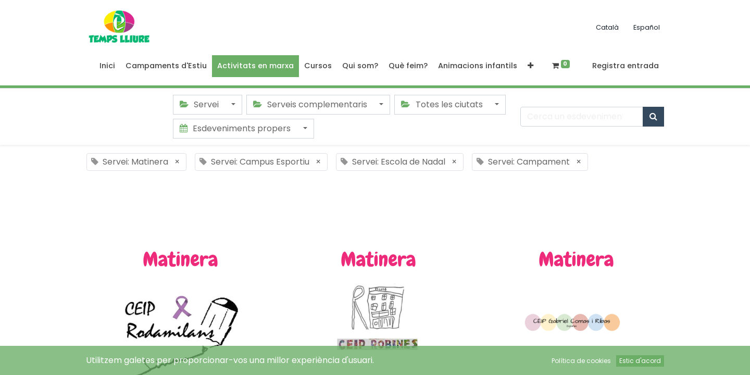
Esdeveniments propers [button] (236, 128)
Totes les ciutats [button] (442, 104)
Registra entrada (625, 65)
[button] (530, 66)
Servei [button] (200, 104)
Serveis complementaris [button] (311, 104)
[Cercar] (653, 117)
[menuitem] (107, 66)
